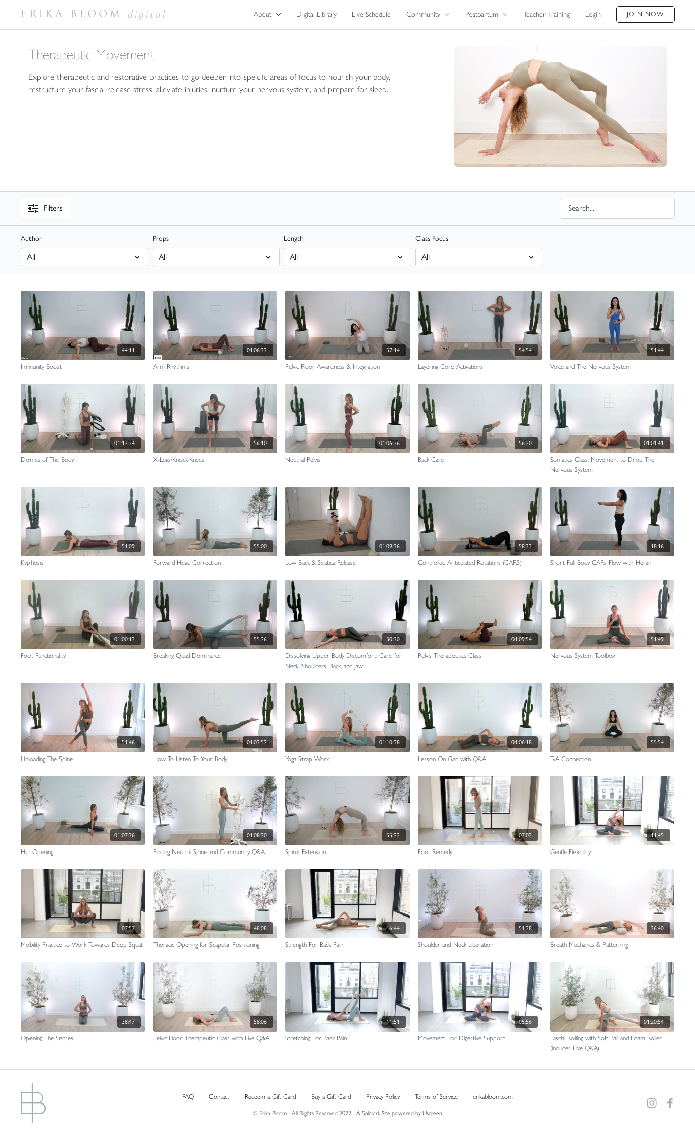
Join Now (645, 14)
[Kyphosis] (83, 563)
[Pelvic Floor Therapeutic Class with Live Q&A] (215, 1038)
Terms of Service (436, 1096)
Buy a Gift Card (331, 1096)
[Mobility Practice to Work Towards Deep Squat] (83, 945)
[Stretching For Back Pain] (347, 1038)
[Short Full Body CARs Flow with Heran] (612, 563)
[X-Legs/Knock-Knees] (215, 460)
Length (294, 238)
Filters (45, 208)
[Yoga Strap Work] (347, 759)
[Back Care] (480, 460)
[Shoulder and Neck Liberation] (480, 945)
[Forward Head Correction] (215, 563)
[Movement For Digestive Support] (480, 1038)
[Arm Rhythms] (215, 367)
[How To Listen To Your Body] (215, 759)
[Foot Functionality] (83, 656)
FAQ (188, 1096)
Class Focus (431, 238)
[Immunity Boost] (83, 367)
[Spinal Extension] (347, 852)
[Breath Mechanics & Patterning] (612, 945)
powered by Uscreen (417, 1113)
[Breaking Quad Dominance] (215, 656)
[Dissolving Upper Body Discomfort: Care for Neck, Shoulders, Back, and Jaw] (347, 661)
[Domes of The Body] (83, 460)
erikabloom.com (493, 1096)
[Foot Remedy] (480, 852)
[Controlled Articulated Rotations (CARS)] (480, 563)
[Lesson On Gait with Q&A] (480, 759)
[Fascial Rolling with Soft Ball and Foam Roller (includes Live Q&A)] (612, 1043)
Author (31, 238)
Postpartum (486, 14)
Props (161, 238)
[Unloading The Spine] (83, 759)
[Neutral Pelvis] (347, 460)
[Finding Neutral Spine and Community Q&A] (215, 852)
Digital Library (316, 14)
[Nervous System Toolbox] (612, 656)
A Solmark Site (373, 1113)
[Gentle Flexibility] (612, 852)
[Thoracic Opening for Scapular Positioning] (215, 945)
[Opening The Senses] (83, 1038)
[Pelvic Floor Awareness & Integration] (347, 367)
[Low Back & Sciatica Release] (347, 563)
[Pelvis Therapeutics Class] (480, 656)
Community (428, 14)
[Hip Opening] (83, 852)
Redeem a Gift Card (270, 1096)
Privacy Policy (383, 1096)
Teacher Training (546, 14)
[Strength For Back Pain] (347, 945)
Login (593, 14)
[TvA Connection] (612, 759)
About (267, 14)
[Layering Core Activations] (480, 367)
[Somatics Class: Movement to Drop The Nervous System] (612, 465)
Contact (219, 1096)
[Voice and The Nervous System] (612, 367)
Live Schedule (371, 14)
